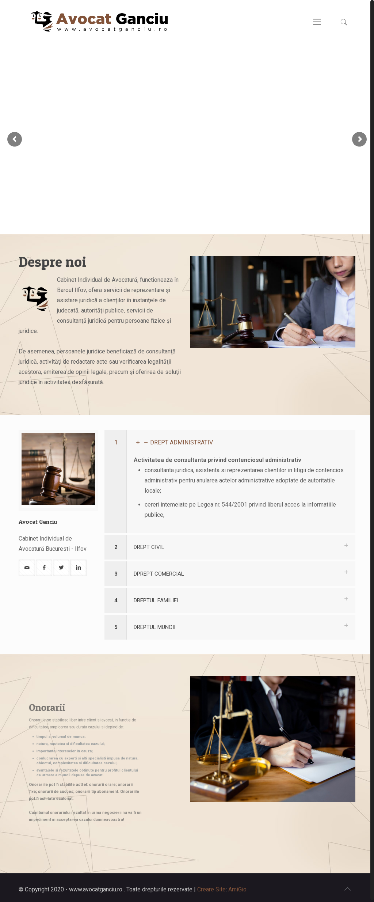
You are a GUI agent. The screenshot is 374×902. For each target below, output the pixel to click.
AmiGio (237, 887)
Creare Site (211, 887)
